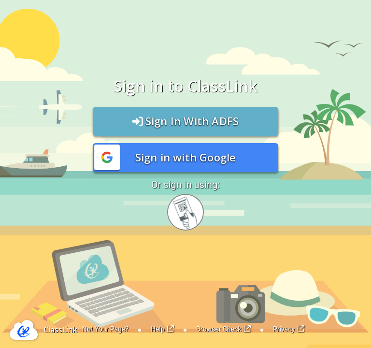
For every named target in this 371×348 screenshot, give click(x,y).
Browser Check (223, 329)
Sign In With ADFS (185, 121)
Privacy (288, 329)
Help (162, 329)
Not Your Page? (105, 329)
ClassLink (60, 329)
